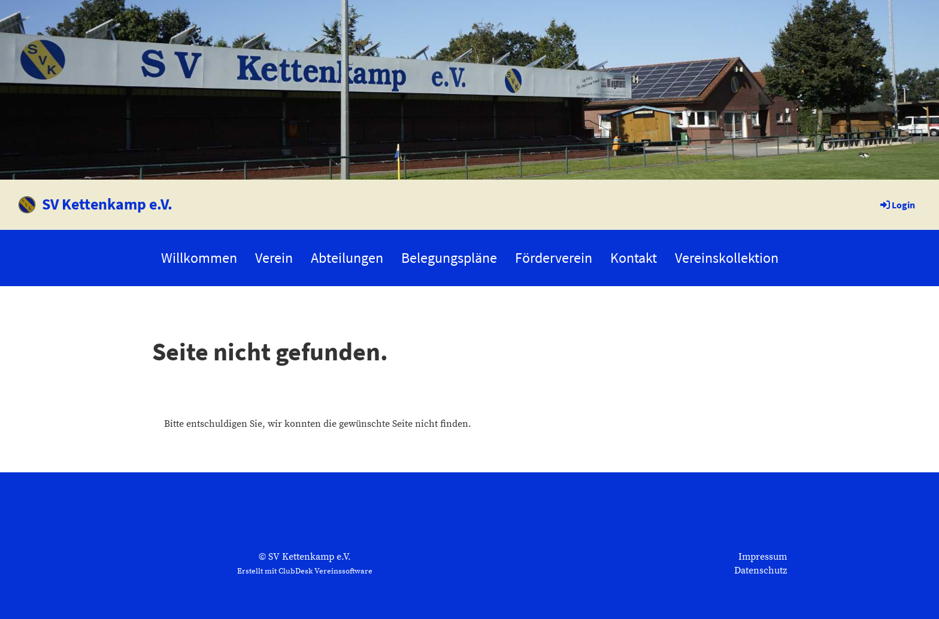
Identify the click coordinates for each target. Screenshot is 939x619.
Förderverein (553, 257)
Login (897, 205)
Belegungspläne (449, 257)
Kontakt (633, 257)
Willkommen (199, 257)
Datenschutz (760, 570)
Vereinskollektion (727, 257)
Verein (274, 257)
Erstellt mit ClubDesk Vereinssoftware (304, 571)
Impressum (762, 557)
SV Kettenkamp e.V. (107, 204)
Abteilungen (347, 257)
